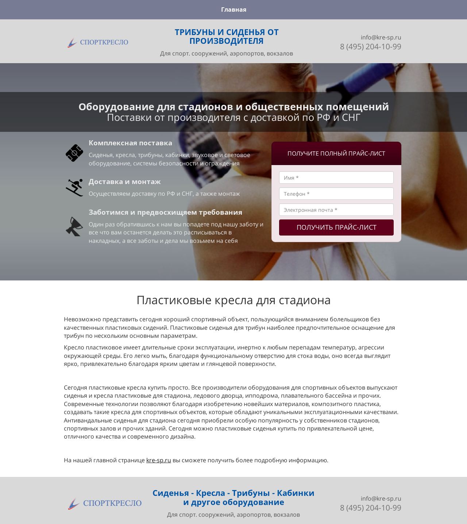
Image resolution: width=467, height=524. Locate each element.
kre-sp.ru (158, 460)
